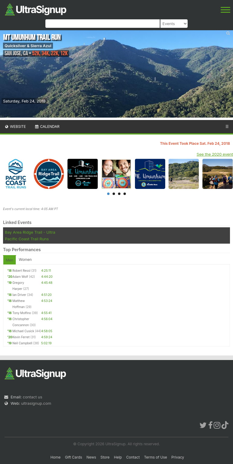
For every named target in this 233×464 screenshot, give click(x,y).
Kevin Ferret (21, 337)
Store (105, 457)
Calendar (47, 126)
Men (9, 260)
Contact (133, 457)
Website (15, 126)
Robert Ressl (21, 270)
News (91, 457)
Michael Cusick (23, 331)
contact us (32, 396)
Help (118, 457)
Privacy (177, 457)
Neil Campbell (22, 343)
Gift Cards (73, 457)
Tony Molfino (21, 313)
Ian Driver (19, 295)
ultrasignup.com (36, 403)
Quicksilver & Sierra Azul (28, 45)
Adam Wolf (20, 276)
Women (25, 259)
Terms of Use (155, 457)
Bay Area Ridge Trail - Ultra (30, 232)
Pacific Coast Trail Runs (27, 238)
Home (56, 457)
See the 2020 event (215, 154)
